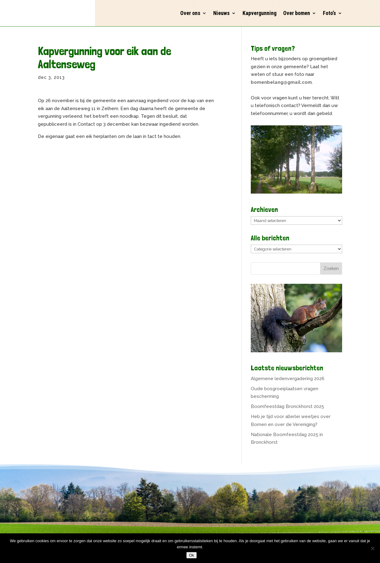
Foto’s (329, 13)
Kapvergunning (259, 13)
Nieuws (221, 13)
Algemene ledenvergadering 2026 (287, 378)
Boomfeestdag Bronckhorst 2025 (287, 406)
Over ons (190, 13)
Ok (191, 555)
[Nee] (372, 548)
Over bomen (296, 13)
